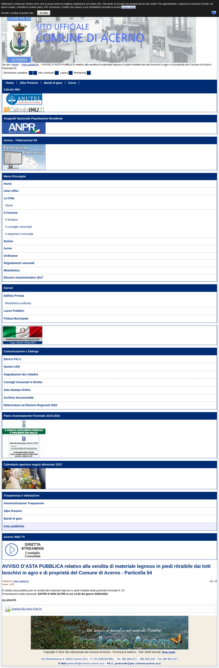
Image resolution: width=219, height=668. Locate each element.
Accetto (44, 13)
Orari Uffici (11, 190)
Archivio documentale (19, 397)
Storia (9, 205)
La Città (9, 198)
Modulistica (11, 270)
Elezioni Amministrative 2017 (23, 277)
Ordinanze (11, 255)
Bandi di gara (53, 82)
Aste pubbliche (30, 64)
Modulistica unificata (18, 303)
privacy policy (128, 7)
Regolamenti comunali (19, 263)
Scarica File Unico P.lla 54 (26, 608)
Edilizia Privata (14, 295)
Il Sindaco (11, 219)
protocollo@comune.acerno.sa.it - (109, 663)
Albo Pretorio (29, 82)
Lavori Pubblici (14, 310)
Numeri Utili (12, 366)
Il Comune (11, 212)
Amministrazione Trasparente (24, 503)
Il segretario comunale (19, 234)
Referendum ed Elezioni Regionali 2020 (30, 405)
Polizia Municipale (16, 318)
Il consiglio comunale (18, 226)
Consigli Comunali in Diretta (23, 382)
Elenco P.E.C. (13, 359)
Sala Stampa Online (17, 390)
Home (14, 64)
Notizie (8, 241)
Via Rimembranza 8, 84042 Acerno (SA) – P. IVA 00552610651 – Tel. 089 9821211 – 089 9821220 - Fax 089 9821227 (109, 658)
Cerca (72, 82)
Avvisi (8, 248)
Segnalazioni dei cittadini (21, 374)
